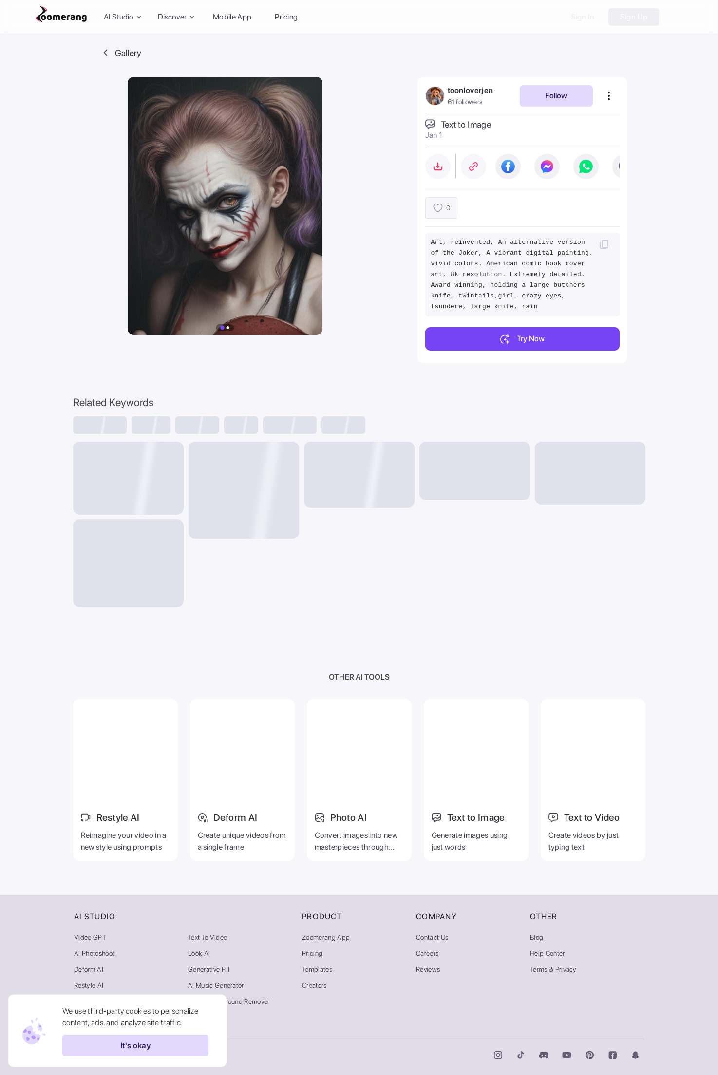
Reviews (428, 969)
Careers (427, 953)
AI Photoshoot (94, 953)
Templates (317, 969)
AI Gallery (202, 1017)
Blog (536, 937)
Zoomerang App (326, 937)
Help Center (547, 953)
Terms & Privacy (553, 969)
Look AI (199, 953)
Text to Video (207, 937)
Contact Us (432, 937)
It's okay (135, 1045)
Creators (314, 985)
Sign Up (633, 16)
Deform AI (88, 969)
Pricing (286, 16)
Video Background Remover (229, 1001)
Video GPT (90, 937)
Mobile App (232, 16)
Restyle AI (88, 985)
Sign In (583, 16)
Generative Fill (209, 969)
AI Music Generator (216, 985)
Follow (556, 95)
